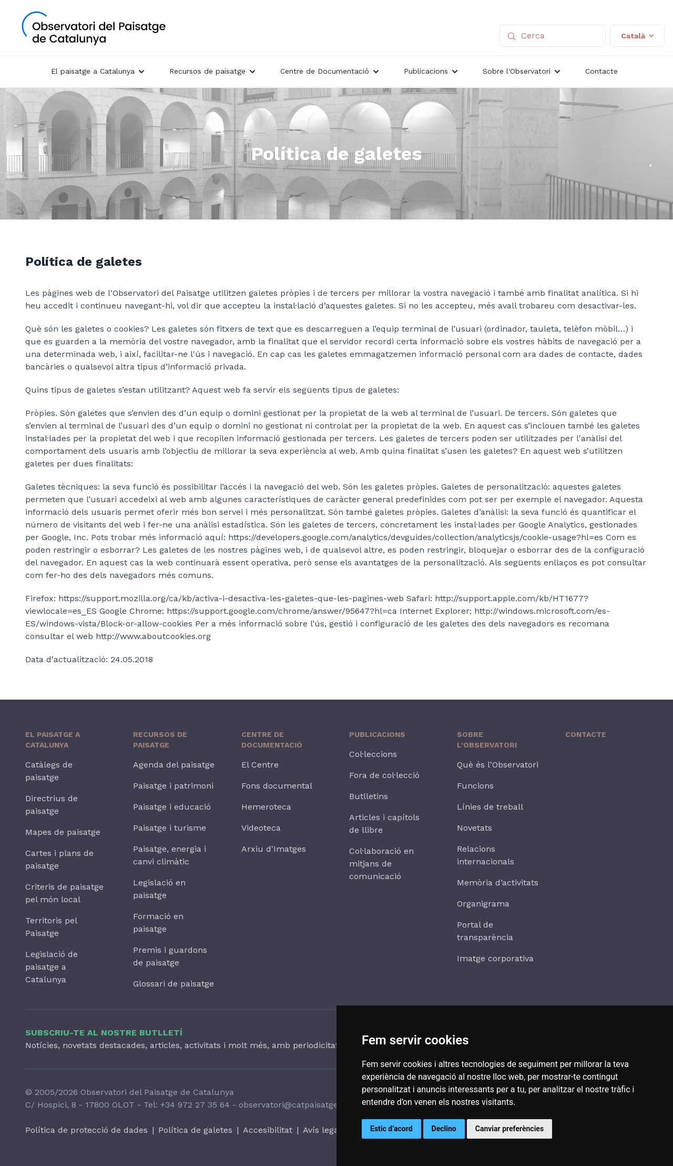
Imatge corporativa (495, 958)
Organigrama (483, 904)
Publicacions (377, 734)
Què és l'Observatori (497, 765)
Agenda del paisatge (174, 765)
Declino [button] (444, 1128)
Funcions (475, 786)
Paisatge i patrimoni (173, 786)
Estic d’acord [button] (391, 1128)
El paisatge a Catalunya (52, 739)
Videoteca (261, 828)
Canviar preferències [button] (509, 1128)
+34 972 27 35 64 (195, 1105)
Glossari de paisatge (173, 984)
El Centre (260, 765)
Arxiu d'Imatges (273, 849)
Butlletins (368, 796)
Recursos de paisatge (160, 739)
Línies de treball (490, 807)
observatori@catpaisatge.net (296, 1105)
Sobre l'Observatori (487, 739)
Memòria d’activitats (497, 883)
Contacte (585, 734)
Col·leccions (373, 754)
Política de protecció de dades (86, 1130)
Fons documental (276, 786)
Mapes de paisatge (62, 832)
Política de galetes (195, 1130)
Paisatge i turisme (169, 828)
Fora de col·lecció (384, 775)
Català (637, 36)
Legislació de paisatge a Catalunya (51, 966)
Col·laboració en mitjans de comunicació (381, 863)
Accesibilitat (267, 1130)
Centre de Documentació (271, 739)
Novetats (474, 828)
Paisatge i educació (172, 807)
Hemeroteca (266, 807)
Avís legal (322, 1130)
